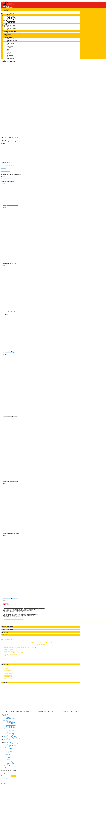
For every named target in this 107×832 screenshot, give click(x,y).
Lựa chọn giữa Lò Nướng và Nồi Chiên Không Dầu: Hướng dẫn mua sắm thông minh (21, 614)
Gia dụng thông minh (11, 56)
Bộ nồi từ (9, 47)
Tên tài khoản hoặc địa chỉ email (8, 770)
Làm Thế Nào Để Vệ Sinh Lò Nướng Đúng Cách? (14, 611)
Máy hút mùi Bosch (11, 17)
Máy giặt (9, 53)
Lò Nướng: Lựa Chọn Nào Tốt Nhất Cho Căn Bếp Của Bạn (16, 613)
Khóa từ (9, 49)
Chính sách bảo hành (8, 678)
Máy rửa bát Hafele (11, 26)
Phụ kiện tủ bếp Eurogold (12, 38)
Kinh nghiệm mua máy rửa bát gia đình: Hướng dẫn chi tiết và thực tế (18, 610)
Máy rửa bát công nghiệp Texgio (14, 32)
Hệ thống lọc (10, 55)
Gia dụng (9, 44)
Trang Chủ (6, 9)
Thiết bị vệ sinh (10, 43)
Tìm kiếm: (3, 10)
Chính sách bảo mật (8, 671)
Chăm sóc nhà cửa (11, 58)
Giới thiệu (6, 668)
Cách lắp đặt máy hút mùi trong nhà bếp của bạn (13, 619)
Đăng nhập (13, 776)
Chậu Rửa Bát (7, 34)
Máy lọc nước (10, 46)
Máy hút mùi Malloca (11, 19)
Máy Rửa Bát (7, 23)
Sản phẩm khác (7, 41)
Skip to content (4, 1)
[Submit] (1, 13)
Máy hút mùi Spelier (11, 22)
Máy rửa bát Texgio (11, 28)
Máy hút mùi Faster (11, 21)
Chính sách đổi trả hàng (8, 673)
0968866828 (13, 765)
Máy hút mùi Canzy (11, 18)
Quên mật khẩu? (4, 778)
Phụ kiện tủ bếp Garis (12, 40)
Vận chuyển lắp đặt (8, 676)
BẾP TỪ (8, 12)
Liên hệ (5, 679)
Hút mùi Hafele (10, 16)
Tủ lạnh (8, 50)
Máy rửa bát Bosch (11, 25)
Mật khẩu (3, 773)
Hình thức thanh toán (8, 675)
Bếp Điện (6, 10)
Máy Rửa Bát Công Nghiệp (10, 31)
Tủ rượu (9, 52)
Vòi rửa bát (6, 35)
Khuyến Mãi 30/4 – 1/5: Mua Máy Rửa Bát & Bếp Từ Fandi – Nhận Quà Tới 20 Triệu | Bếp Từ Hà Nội (24, 608)
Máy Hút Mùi (7, 14)
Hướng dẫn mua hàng (8, 670)
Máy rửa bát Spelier (11, 29)
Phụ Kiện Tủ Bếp (8, 37)
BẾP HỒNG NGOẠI (11, 13)
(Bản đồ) (34, 647)
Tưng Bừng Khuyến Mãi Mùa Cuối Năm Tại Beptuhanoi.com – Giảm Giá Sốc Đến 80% (21, 609)
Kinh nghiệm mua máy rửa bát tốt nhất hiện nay (13, 616)
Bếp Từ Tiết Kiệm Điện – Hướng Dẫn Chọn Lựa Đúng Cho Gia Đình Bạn (19, 615)
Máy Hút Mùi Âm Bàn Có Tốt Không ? (11, 617)
